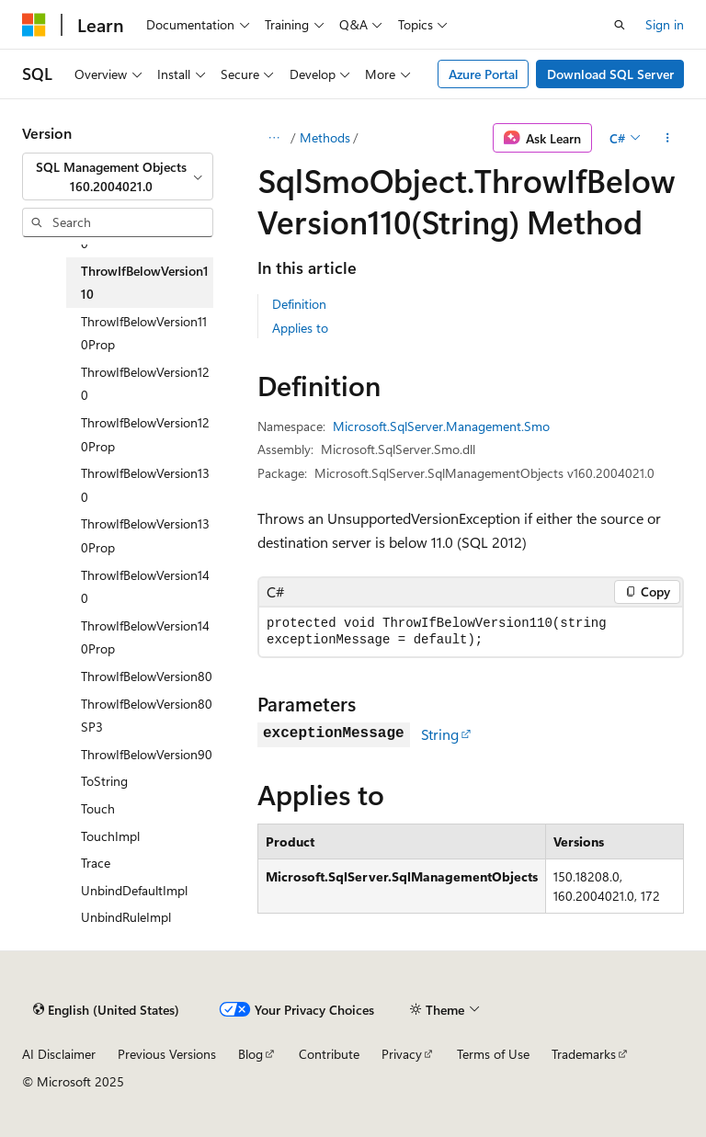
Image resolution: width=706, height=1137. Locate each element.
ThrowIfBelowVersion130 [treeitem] (145, 485)
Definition (299, 304)
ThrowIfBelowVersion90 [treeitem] (146, 754)
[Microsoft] (34, 25)
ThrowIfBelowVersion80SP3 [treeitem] (146, 715)
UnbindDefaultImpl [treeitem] (134, 890)
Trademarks (584, 1054)
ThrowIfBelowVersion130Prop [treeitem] (145, 535)
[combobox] (117, 177)
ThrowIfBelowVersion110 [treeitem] (145, 282)
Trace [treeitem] (95, 862)
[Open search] (619, 24)
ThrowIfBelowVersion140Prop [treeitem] (145, 637)
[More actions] (668, 138)
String (440, 734)
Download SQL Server (610, 74)
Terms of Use (493, 1054)
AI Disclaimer (59, 1054)
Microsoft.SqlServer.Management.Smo (441, 426)
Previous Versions (167, 1054)
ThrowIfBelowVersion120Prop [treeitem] (145, 434)
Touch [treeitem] (98, 808)
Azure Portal (483, 74)
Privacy (401, 1054)
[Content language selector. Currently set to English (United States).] (106, 1010)
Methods (325, 137)
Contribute (329, 1054)
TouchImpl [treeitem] (110, 836)
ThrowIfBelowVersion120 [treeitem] (145, 383)
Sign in (664, 24)
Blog (250, 1054)
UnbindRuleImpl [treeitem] (126, 917)
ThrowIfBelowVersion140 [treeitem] (145, 587)
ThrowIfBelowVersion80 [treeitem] (146, 676)
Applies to (300, 327)
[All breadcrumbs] (273, 138)
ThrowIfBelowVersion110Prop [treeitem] (144, 333)
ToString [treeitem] (104, 781)
